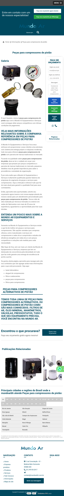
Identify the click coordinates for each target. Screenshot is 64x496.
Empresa (6, 464)
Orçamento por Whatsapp (54, 109)
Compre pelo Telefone (54, 118)
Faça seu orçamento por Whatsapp (47, 17)
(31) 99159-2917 (30, 470)
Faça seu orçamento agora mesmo (47, 11)
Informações (8, 479)
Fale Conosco (8, 476)
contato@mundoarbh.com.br (34, 474)
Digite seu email (54, 67)
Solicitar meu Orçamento (54, 101)
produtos (6, 467)
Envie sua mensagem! (34, 481)
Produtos (7, 470)
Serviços (6, 473)
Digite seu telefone (54, 75)
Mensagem (54, 82)
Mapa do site (8, 482)
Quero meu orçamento (52, 332)
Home (6, 461)
